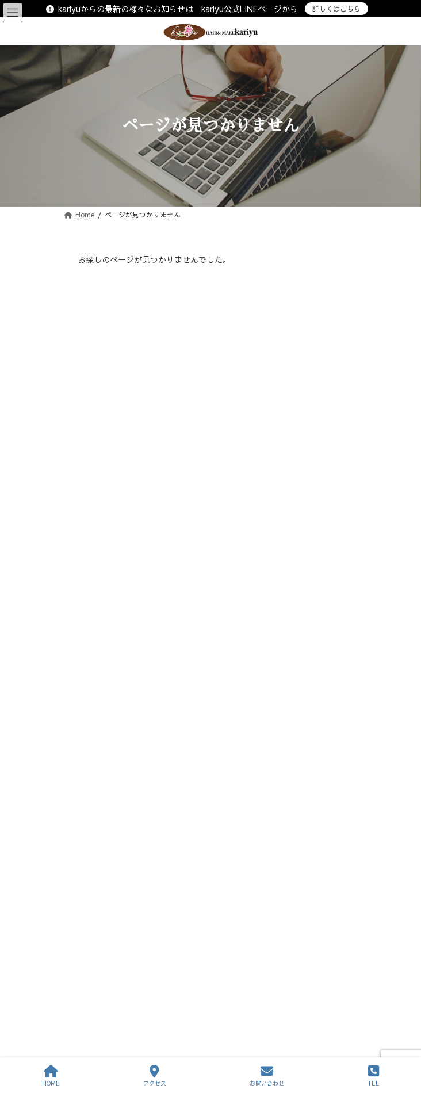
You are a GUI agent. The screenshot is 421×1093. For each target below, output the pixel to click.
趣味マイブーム (109, 533)
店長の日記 (102, 346)
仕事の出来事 (105, 513)
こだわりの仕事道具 (116, 451)
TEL (373, 1076)
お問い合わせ (84, 886)
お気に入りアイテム (116, 409)
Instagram (101, 575)
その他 (95, 555)
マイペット (102, 492)
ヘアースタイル (88, 865)
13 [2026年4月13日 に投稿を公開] (97, 673)
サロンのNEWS (109, 430)
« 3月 (87, 721)
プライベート (105, 471)
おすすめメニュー (112, 388)
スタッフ (77, 844)
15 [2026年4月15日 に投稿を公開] (173, 673)
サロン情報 (81, 801)
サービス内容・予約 (95, 822)
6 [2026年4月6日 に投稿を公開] (97, 659)
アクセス (154, 1076)
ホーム (74, 780)
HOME (51, 1076)
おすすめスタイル (112, 367)
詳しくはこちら (336, 8)
